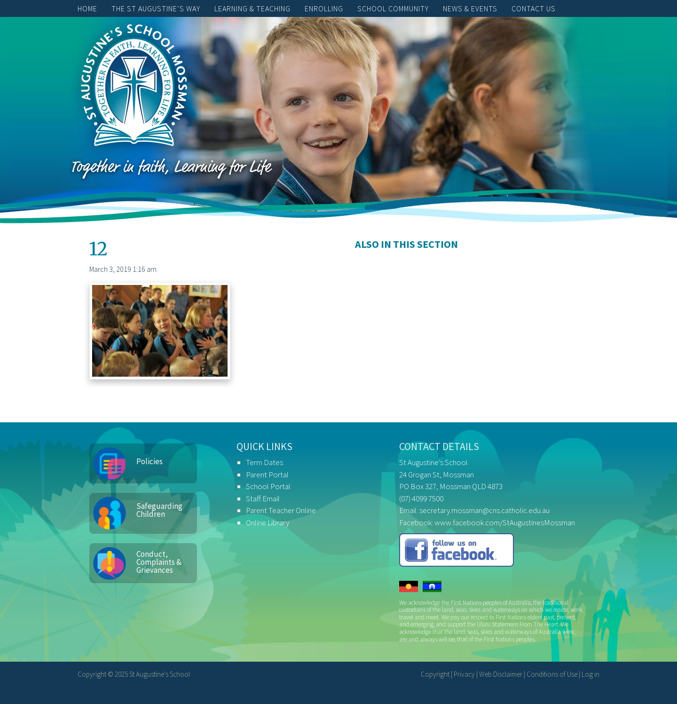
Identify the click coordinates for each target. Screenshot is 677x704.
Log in (590, 674)
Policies (149, 461)
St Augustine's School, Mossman (134, 87)
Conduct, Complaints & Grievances (158, 562)
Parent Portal (267, 474)
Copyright (435, 674)
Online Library (267, 522)
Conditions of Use (552, 674)
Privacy (464, 674)
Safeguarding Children (159, 510)
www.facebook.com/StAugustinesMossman (504, 522)
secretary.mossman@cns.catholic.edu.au (484, 510)
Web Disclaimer (500, 674)
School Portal (268, 486)
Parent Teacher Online (281, 510)
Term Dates (264, 462)
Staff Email (263, 498)
